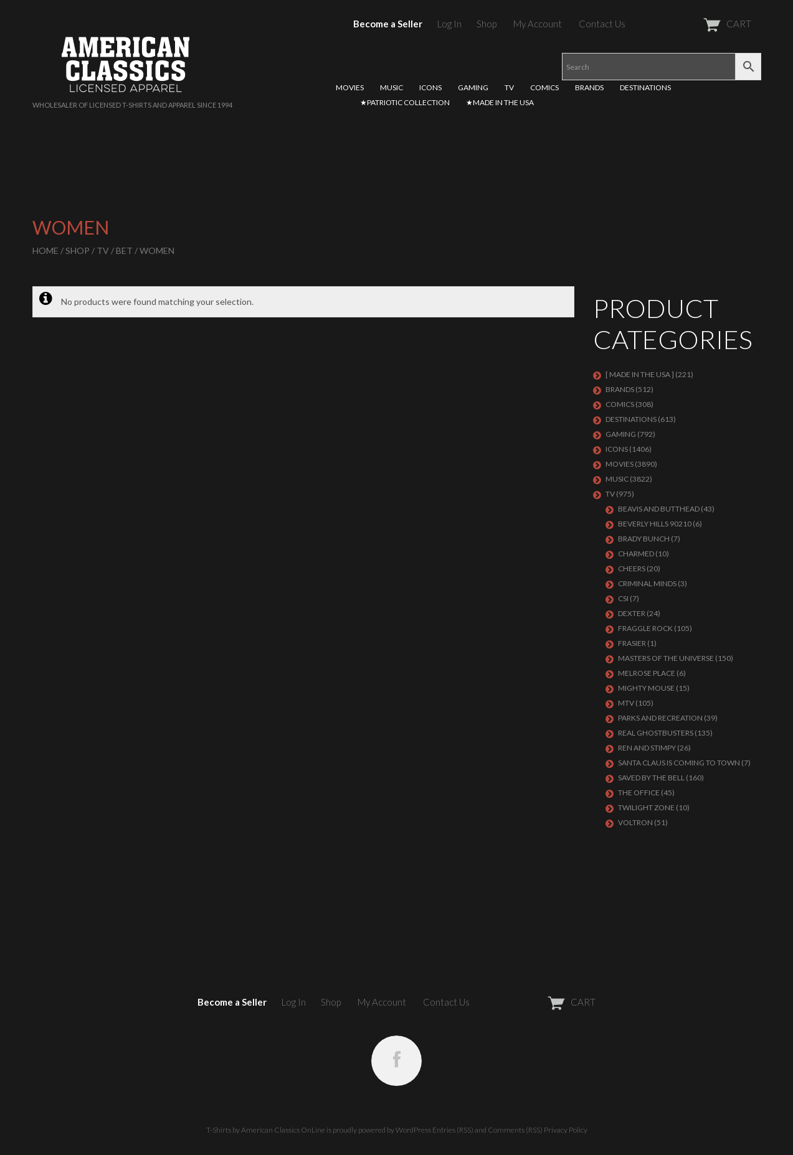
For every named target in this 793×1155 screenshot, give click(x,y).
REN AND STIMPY (647, 747)
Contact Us (602, 23)
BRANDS (589, 87)
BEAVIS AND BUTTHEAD (659, 508)
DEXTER (631, 613)
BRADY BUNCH (644, 538)
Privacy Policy (565, 1129)
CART (696, 23)
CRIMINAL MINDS (647, 583)
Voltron (635, 822)
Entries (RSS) (452, 1129)
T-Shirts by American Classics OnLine (265, 1129)
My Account (537, 23)
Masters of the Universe (666, 658)
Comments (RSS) (515, 1129)
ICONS (430, 87)
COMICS (544, 87)
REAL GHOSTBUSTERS (655, 732)
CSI (623, 598)
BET (124, 250)
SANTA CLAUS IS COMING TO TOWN (679, 762)
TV (509, 87)
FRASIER (632, 643)
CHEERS (631, 568)
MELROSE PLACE (646, 673)
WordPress (413, 1129)
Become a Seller (387, 23)
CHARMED (636, 553)
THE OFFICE (639, 792)
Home (45, 250)
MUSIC (391, 87)
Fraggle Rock (645, 628)
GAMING (473, 87)
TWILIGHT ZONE (646, 807)
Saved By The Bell (651, 777)
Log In (449, 23)
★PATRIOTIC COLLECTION (405, 102)
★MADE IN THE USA (500, 102)
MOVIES (350, 87)
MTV (626, 703)
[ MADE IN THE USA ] (639, 374)
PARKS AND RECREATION (660, 717)
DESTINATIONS (645, 87)
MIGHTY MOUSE (646, 688)
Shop (486, 23)
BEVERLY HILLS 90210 (654, 523)
